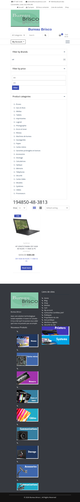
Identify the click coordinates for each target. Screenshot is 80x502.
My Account (17, 42)
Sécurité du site (50, 325)
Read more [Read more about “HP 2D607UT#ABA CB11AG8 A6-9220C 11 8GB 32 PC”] (26, 268)
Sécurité (19, 175)
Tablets (19, 115)
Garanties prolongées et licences (28, 150)
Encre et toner (21, 129)
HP (13, 59)
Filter (15, 88)
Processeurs (20, 193)
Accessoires (20, 154)
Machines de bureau (23, 136)
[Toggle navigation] (67, 42)
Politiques (48, 315)
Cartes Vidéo (21, 179)
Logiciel (19, 122)
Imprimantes (21, 118)
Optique (19, 165)
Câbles (18, 190)
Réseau (19, 133)
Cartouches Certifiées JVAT (54, 313)
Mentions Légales (50, 322)
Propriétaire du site (51, 317)
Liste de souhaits (57, 7)
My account (48, 310)
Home (46, 298)
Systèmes (26, 243)
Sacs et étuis (20, 108)
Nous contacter (42, 7)
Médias (19, 111)
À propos (30, 7)
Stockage (19, 158)
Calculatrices (21, 161)
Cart (45, 308)
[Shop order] (57, 208)
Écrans (18, 104)
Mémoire (19, 168)
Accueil (20, 7)
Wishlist (47, 305)
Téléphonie (20, 172)
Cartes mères (21, 147)
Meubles (19, 183)
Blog (46, 300)
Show (15, 208)
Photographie (21, 126)
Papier (18, 143)
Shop (67, 7)
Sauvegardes (21, 140)
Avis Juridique (49, 320)
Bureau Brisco (40, 29)
